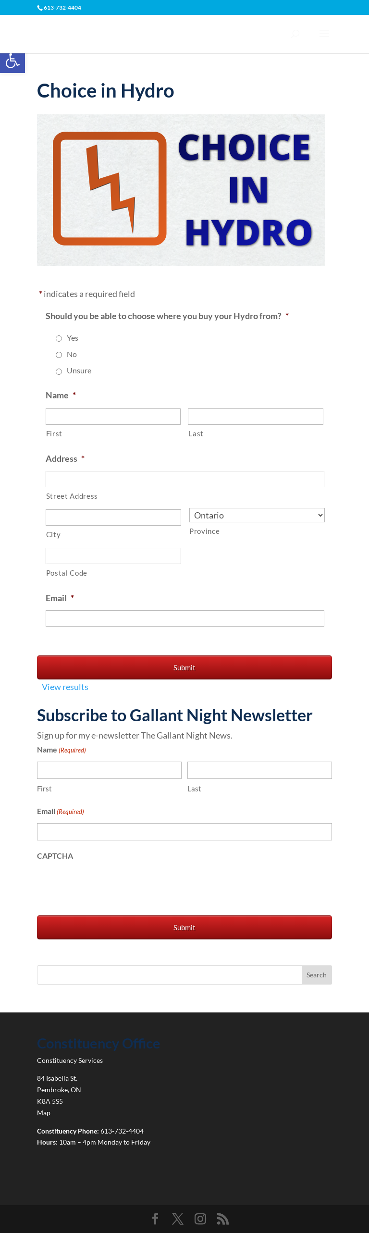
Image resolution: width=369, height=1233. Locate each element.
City (53, 534)
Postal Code (66, 573)
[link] (12, 60)
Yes (72, 337)
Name (61, 395)
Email (60, 597)
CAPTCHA (55, 855)
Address (65, 458)
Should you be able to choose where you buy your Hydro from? (167, 315)
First (54, 434)
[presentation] (110, 886)
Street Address (72, 496)
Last (196, 434)
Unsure (79, 370)
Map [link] (43, 1113)
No (72, 353)
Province (204, 531)
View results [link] (65, 686)
